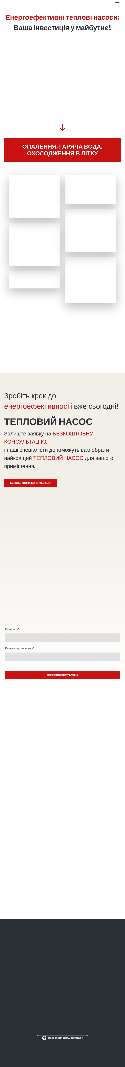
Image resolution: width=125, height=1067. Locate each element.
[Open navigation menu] (117, 3)
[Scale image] (34, 196)
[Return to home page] (8, 4)
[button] (30, 483)
